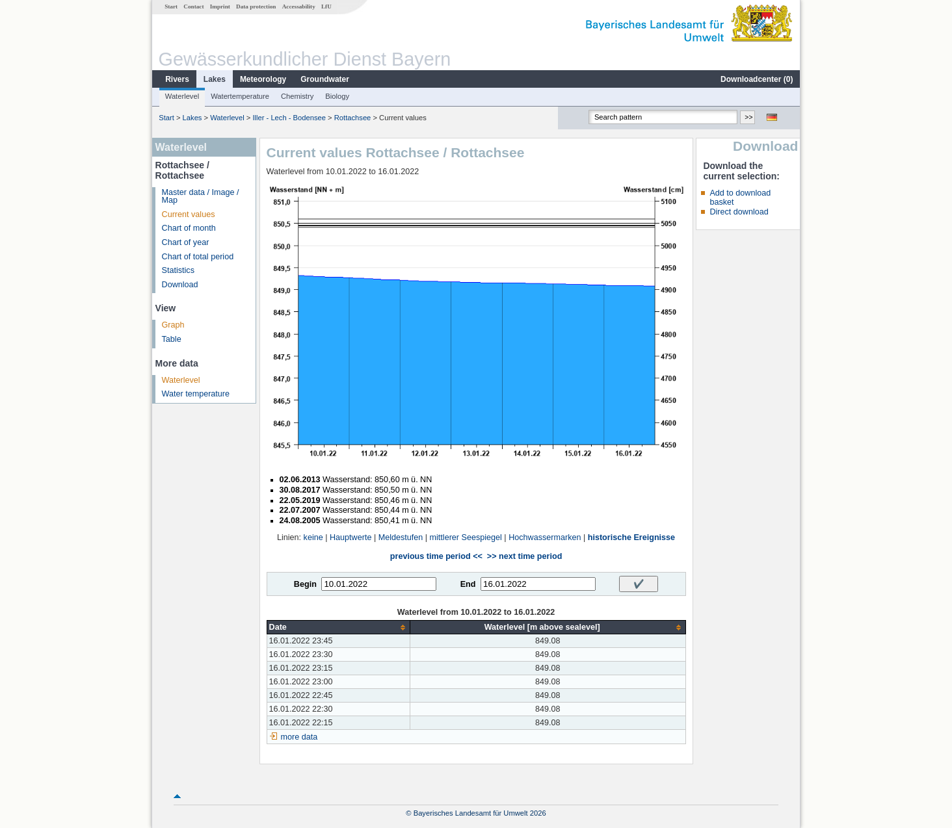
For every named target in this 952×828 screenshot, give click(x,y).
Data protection (256, 6)
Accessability (298, 6)
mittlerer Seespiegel (466, 537)
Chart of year (185, 242)
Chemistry (297, 96)
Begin (305, 584)
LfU (326, 6)
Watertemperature (240, 96)
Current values (188, 214)
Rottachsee (352, 118)
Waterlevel (182, 96)
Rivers (177, 79)
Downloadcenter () (757, 79)
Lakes (215, 79)
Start (171, 6)
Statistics (178, 270)
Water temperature (196, 393)
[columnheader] (338, 627)
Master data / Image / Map (200, 196)
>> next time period (524, 556)
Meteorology (263, 79)
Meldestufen (400, 537)
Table (171, 339)
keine (313, 537)
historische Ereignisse (631, 537)
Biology (337, 96)
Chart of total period (198, 256)
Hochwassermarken (545, 537)
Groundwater (324, 79)
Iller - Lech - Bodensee (289, 118)
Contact (193, 6)
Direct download (738, 211)
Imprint (220, 6)
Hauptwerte (350, 537)
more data (299, 737)
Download (180, 284)
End (468, 584)
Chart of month (189, 228)
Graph (173, 325)
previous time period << (436, 556)
